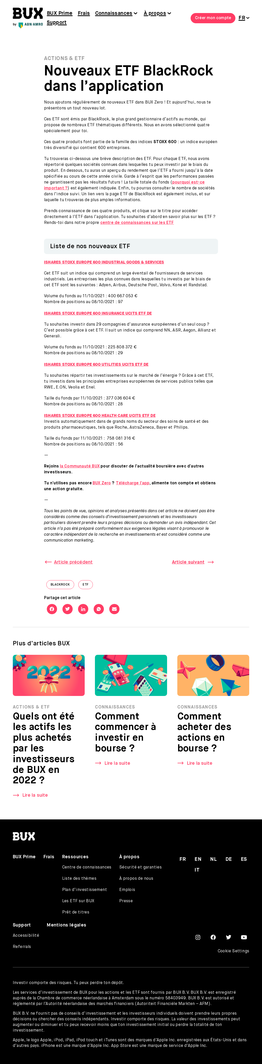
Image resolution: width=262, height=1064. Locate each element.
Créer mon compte (213, 18)
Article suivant (188, 562)
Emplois (127, 890)
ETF (88, 586)
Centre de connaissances (87, 867)
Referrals (22, 947)
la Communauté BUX (80, 466)
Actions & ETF (64, 58)
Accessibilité (26, 936)
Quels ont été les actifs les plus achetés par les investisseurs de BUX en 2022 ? (43, 751)
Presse (126, 901)
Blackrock (62, 586)
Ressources (75, 857)
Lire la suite (35, 798)
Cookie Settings (233, 951)
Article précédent (73, 562)
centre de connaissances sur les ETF (137, 223)
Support (57, 22)
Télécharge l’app (132, 483)
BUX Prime (60, 13)
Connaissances (114, 13)
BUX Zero (102, 483)
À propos (155, 13)
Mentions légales (66, 925)
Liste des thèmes (79, 879)
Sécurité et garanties (140, 867)
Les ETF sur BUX (78, 901)
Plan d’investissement (84, 890)
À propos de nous (136, 879)
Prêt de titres (76, 912)
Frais (84, 13)
